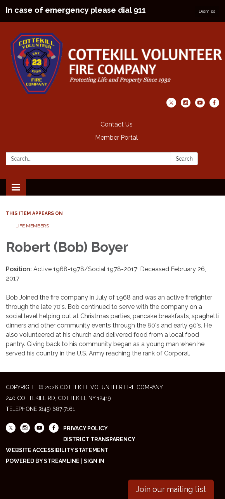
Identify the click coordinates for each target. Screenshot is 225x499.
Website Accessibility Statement (57, 450)
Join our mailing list (171, 489)
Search (184, 159)
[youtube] (200, 105)
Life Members (32, 226)
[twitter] (171, 105)
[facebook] (214, 105)
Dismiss (207, 11)
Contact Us (116, 124)
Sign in (94, 461)
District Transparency (99, 439)
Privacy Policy (85, 428)
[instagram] (185, 105)
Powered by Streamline (43, 461)
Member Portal (116, 137)
